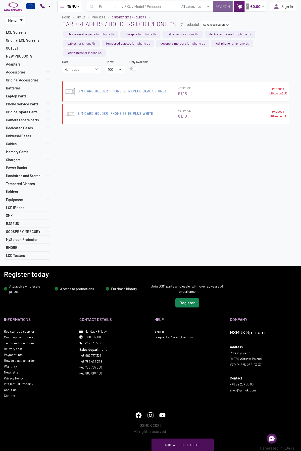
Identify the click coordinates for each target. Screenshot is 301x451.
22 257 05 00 (93, 343)
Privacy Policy (14, 378)
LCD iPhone (15, 208)
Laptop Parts (16, 96)
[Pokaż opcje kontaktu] (45, 6)
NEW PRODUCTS (19, 56)
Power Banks (16, 168)
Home (66, 17)
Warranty (10, 366)
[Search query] (132, 6)
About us (10, 390)
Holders (12, 192)
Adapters (13, 64)
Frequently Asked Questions (174, 337)
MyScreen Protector (22, 239)
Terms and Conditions (19, 343)
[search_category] (195, 6)
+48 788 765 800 (90, 367)
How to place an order (19, 361)
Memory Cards (17, 152)
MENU (68, 6)
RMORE (11, 247)
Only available (139, 62)
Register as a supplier (19, 331)
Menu (15, 20)
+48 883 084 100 (90, 373)
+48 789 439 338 (90, 361)
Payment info (13, 355)
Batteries (13, 88)
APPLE (80, 17)
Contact (9, 396)
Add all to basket (182, 445)
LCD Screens (16, 32)
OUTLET (12, 48)
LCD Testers (15, 255)
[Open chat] (272, 439)
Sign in (283, 6)
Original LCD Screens (22, 40)
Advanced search (216, 24)
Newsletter (12, 372)
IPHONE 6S (98, 17)
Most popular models (18, 337)
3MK (9, 216)
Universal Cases (18, 136)
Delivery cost (13, 349)
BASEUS (12, 224)
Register (187, 302)
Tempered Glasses (20, 184)
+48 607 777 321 (90, 356)
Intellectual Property (18, 384)
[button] (250, 6)
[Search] (223, 6)
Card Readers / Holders (129, 17)
